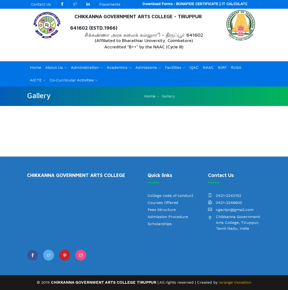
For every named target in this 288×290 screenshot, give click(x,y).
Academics (117, 67)
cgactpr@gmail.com (235, 209)
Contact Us (41, 4)
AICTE (36, 80)
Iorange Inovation (235, 282)
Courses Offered (163, 202)
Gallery (168, 96)
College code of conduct (170, 195)
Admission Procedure (168, 216)
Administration (85, 67)
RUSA (236, 67)
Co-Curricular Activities (72, 80)
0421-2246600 (229, 202)
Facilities (173, 67)
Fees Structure (162, 209)
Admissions (146, 67)
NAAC (208, 67)
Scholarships (160, 223)
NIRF (222, 67)
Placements (109, 4)
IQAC (194, 67)
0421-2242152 (228, 195)
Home (35, 67)
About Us (54, 67)
